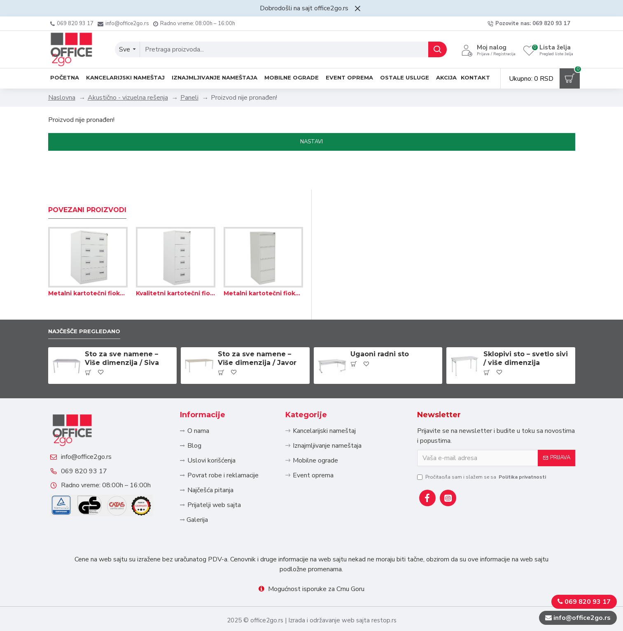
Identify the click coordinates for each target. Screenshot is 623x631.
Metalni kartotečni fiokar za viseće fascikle (263, 262)
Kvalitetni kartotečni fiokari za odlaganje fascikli (175, 262)
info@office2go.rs (94, 440)
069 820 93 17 (92, 462)
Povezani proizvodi (87, 179)
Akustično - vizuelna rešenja (128, 97)
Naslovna (61, 97)
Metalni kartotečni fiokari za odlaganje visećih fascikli (88, 262)
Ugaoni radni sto (379, 325)
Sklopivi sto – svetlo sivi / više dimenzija (525, 329)
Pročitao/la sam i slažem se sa (482, 447)
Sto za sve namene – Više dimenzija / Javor (257, 329)
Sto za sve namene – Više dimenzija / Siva (122, 329)
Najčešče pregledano (91, 301)
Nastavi (311, 141)
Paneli (189, 97)
